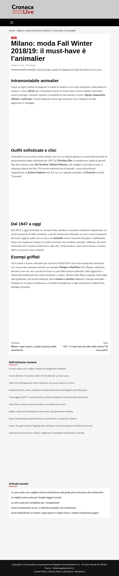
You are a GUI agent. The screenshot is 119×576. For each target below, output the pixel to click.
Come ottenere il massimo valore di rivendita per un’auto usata (39, 375)
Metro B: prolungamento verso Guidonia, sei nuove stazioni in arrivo (41, 382)
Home (12, 31)
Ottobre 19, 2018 (17, 65)
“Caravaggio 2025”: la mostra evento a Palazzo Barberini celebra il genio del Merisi (48, 397)
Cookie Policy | (41, 571)
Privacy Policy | (56, 571)
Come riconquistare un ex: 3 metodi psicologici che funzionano (43, 507)
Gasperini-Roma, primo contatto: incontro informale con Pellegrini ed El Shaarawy (48, 390)
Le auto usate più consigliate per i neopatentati (35, 502)
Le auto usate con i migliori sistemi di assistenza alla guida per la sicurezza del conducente (57, 492)
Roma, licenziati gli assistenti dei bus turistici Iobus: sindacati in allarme (43, 418)
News (14, 38)
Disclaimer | (69, 571)
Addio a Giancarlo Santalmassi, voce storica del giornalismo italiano (41, 411)
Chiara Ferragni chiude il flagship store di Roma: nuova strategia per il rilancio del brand (50, 425)
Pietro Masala (30, 65)
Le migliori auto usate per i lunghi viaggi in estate (36, 497)
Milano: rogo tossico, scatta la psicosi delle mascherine (35, 346)
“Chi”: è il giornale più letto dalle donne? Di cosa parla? (84, 346)
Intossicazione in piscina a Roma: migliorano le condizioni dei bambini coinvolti (46, 432)
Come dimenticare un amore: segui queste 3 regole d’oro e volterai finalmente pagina (55, 512)
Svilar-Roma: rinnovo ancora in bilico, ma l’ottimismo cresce (37, 404)
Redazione (80, 571)
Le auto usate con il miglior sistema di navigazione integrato (37, 368)
